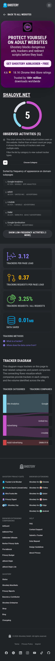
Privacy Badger (8, 555)
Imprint (38, 644)
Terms (17, 644)
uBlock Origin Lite (9, 567)
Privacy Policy (27, 644)
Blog (4, 614)
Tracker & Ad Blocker (12, 482)
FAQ (31, 524)
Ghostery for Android (39, 511)
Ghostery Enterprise (10, 603)
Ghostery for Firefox (38, 488)
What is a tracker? (13, 341)
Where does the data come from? (19, 345)
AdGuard (5, 526)
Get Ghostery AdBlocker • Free (27, 63)
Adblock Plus (7, 532)
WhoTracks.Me (9, 493)
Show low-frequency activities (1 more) (27, 234)
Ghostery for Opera (38, 499)
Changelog (6, 620)
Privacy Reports (8, 591)
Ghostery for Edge (37, 505)
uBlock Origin (7, 561)
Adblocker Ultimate (9, 538)
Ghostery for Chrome (39, 482)
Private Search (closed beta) (14, 488)
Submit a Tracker (36, 535)
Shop (4, 609)
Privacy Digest (9, 499)
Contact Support (35, 530)
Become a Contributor (11, 597)
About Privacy (34, 553)
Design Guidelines (36, 547)
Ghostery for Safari (38, 493)
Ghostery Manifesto (10, 585)
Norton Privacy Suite (10, 544)
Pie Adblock (7, 549)
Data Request (34, 541)
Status (4, 579)
